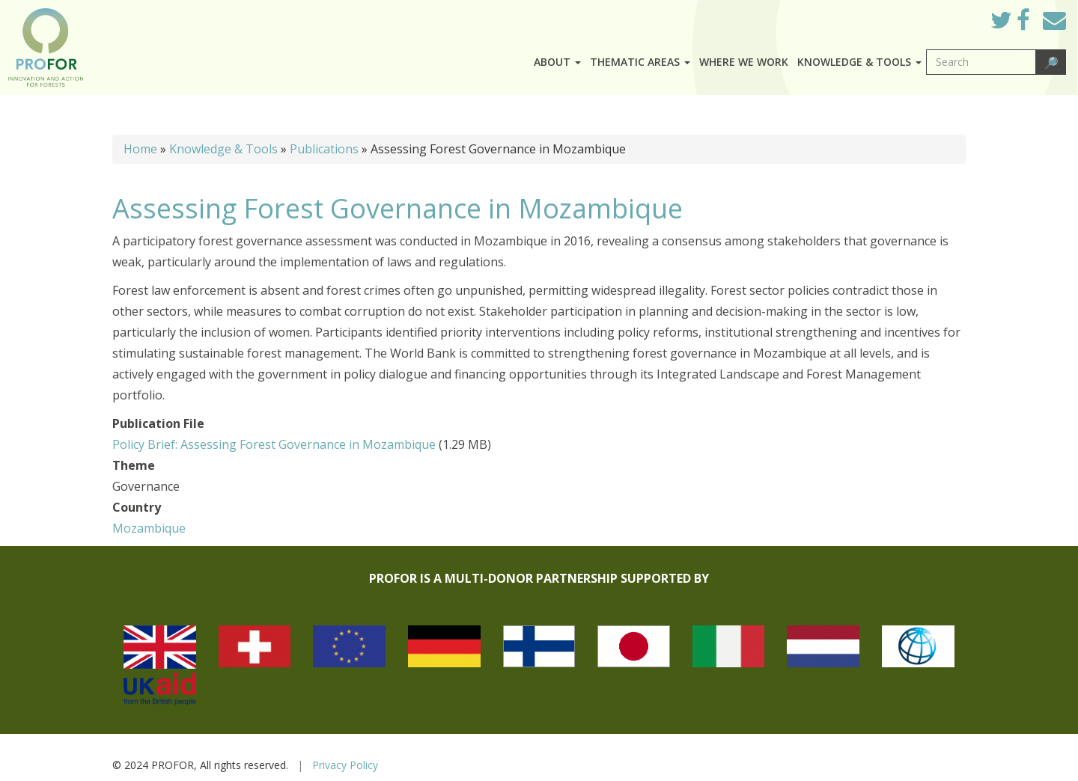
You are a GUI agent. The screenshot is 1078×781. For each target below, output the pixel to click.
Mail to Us (1054, 19)
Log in (957, 16)
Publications (324, 149)
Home (140, 149)
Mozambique (149, 528)
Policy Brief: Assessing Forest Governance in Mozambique (274, 444)
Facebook (1035, 24)
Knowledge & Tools (223, 149)
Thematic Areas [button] (640, 62)
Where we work (743, 62)
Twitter (1013, 24)
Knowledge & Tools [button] (859, 62)
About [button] (557, 62)
